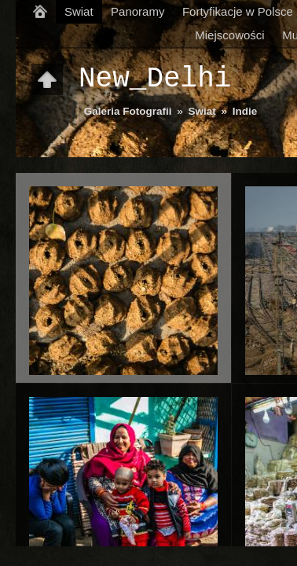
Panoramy (137, 11)
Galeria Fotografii (128, 111)
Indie (245, 111)
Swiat (79, 11)
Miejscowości (229, 35)
